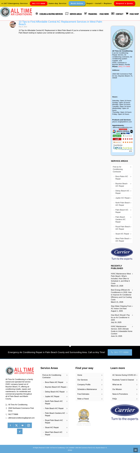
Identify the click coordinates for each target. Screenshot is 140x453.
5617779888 (13, 414)
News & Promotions (120, 394)
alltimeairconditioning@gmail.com (21, 418)
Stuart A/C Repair (122, 234)
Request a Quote (124, 3)
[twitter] (16, 425)
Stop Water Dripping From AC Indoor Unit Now (121, 307)
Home (79, 375)
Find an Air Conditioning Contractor (118, 169)
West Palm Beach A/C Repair (123, 240)
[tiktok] (20, 431)
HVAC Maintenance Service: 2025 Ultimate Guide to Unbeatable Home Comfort (121, 330)
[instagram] (28, 425)
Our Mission (117, 389)
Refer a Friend (83, 399)
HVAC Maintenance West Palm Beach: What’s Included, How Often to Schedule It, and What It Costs (121, 278)
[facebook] (10, 425)
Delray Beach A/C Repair (122, 192)
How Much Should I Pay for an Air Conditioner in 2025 (120, 317)
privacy (70, 450)
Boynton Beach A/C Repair (122, 185)
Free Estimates (83, 394)
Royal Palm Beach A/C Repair (123, 228)
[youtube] (22, 425)
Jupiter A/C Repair (123, 198)
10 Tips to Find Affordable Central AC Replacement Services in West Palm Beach (60, 23)
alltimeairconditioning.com (122, 127)
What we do (117, 384)
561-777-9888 (120, 352)
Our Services (82, 380)
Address (115, 70)
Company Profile (83, 384)
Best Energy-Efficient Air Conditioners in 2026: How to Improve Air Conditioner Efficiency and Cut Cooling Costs (121, 295)
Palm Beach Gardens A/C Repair (121, 219)
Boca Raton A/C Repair (122, 177)
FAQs (114, 399)
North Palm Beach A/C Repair (123, 204)
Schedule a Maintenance (87, 389)
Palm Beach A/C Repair (122, 211)
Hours (114, 97)
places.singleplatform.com (122, 122)
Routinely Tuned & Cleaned (123, 380)
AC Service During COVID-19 (124, 375)
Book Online (77, 3)
